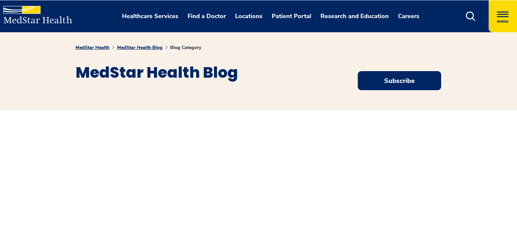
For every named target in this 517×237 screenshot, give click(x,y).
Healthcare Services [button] (150, 16)
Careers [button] (408, 16)
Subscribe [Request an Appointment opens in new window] (399, 80)
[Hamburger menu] (503, 16)
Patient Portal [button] (291, 16)
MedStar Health (92, 47)
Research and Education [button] (354, 16)
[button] (471, 16)
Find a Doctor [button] (207, 16)
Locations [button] (248, 16)
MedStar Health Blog (140, 47)
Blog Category (185, 47)
